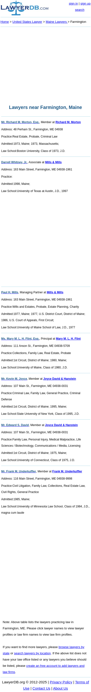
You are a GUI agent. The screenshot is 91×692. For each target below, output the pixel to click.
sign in (73, 3)
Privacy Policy (61, 682)
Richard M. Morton (68, 122)
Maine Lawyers (57, 22)
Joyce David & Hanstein (59, 378)
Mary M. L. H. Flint (68, 338)
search (79, 10)
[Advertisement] (45, 64)
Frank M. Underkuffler (67, 471)
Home (4, 22)
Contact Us (41, 688)
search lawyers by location (32, 653)
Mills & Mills (53, 162)
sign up (85, 3)
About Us (60, 688)
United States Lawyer (27, 22)
